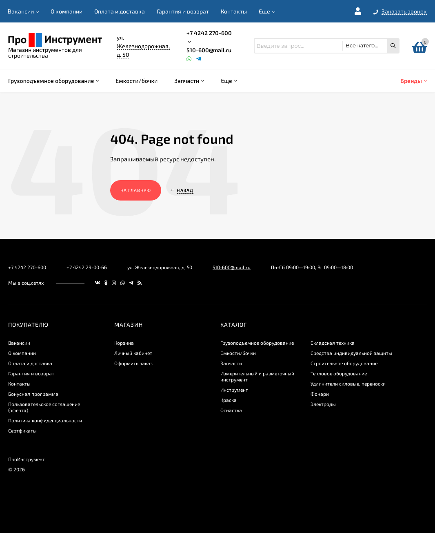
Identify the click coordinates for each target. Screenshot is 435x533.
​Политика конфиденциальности (45, 420)
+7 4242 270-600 (209, 32)
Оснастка (231, 410)
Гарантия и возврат (183, 11)
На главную (135, 190)
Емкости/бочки (238, 353)
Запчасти (231, 363)
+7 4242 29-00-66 (87, 267)
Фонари (320, 394)
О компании (66, 11)
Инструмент (234, 390)
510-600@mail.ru (208, 50)
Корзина (124, 343)
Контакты (234, 11)
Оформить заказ (133, 363)
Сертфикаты (22, 430)
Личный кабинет (133, 353)
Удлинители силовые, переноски (348, 383)
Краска (228, 400)
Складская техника (333, 343)
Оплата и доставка (119, 11)
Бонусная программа (33, 394)
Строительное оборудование (344, 363)
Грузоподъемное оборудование (257, 343)
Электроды (323, 404)
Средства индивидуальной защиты (351, 353)
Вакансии (21, 11)
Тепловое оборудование (339, 373)
